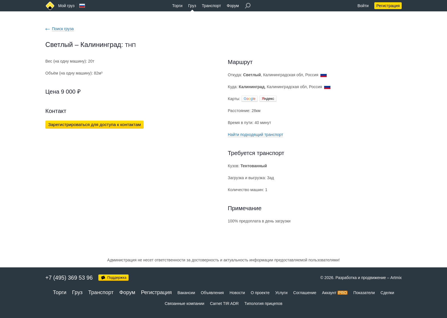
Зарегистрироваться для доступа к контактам (94, 124)
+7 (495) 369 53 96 (69, 277)
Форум (233, 5)
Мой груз (66, 5)
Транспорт (211, 5)
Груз (192, 5)
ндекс (268, 98)
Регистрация (388, 5)
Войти (363, 5)
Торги (177, 5)
